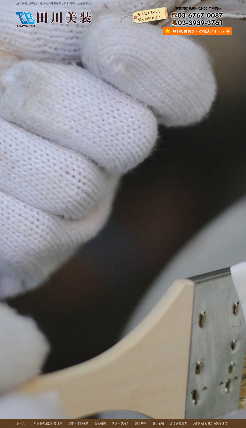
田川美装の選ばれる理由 (46, 423)
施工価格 (158, 423)
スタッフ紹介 (120, 423)
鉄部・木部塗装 (78, 423)
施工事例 (141, 423)
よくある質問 (178, 423)
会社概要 (100, 423)
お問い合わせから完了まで (210, 423)
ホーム (20, 423)
